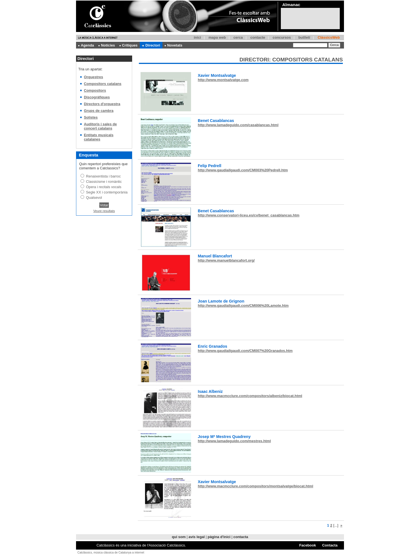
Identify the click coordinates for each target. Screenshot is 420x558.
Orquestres (93, 77)
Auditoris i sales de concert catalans (100, 126)
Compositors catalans (102, 84)
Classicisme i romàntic (104, 181)
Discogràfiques (97, 97)
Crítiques (128, 45)
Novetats (173, 45)
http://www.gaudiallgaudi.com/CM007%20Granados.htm (245, 351)
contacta (240, 537)
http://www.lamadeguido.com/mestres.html (234, 441)
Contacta (330, 545)
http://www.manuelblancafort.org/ (226, 260)
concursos (282, 37)
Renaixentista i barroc (103, 176)
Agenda (86, 45)
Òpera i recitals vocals (103, 187)
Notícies (106, 45)
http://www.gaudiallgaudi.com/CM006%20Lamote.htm (243, 305)
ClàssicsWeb (329, 37)
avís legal (197, 537)
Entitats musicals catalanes (98, 137)
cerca (238, 37)
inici (197, 37)
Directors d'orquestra (102, 104)
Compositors (95, 90)
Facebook (307, 545)
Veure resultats (104, 211)
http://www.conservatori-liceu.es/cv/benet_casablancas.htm (248, 215)
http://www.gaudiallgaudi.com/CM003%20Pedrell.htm (243, 170)
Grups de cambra (98, 111)
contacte (257, 37)
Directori (151, 45)
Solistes (91, 117)
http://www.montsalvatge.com (223, 80)
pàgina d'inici (219, 537)
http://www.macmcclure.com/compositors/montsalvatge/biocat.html (255, 486)
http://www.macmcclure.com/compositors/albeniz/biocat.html (250, 396)
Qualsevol (94, 197)
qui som (179, 537)
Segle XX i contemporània (107, 192)
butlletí (304, 37)
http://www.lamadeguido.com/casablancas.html (238, 125)
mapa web (217, 37)
